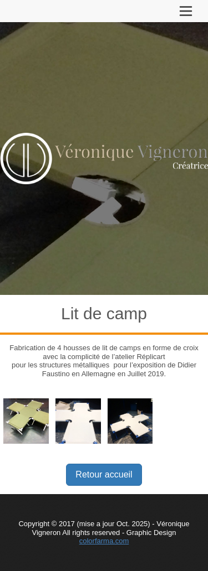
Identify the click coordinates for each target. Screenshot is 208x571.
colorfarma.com (104, 541)
